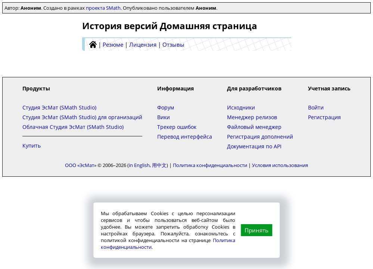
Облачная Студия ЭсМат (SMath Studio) (73, 126)
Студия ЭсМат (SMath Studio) (59, 107)
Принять (256, 230)
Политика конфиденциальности (210, 165)
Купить (31, 145)
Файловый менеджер (254, 126)
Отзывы (173, 44)
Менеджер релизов (252, 117)
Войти (316, 107)
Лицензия (142, 44)
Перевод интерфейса (184, 136)
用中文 (159, 165)
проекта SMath (103, 7)
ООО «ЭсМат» (80, 165)
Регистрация (324, 117)
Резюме (113, 44)
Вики (163, 117)
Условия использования (280, 165)
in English (139, 165)
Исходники (241, 107)
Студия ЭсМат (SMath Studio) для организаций (82, 117)
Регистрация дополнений (260, 136)
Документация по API (254, 146)
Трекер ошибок (176, 126)
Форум (165, 107)
